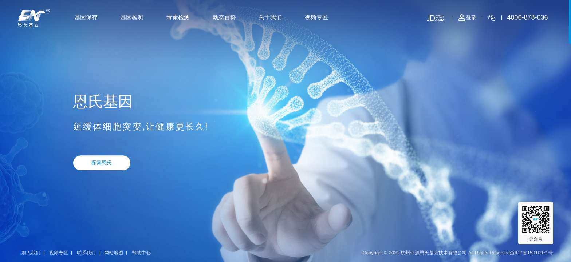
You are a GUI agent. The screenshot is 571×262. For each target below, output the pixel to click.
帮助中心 (141, 252)
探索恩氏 (101, 163)
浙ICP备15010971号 (531, 252)
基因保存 (86, 17)
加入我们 (30, 252)
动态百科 (224, 17)
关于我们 (270, 17)
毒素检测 (178, 17)
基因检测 (131, 17)
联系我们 (86, 252)
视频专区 (316, 17)
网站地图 (113, 252)
